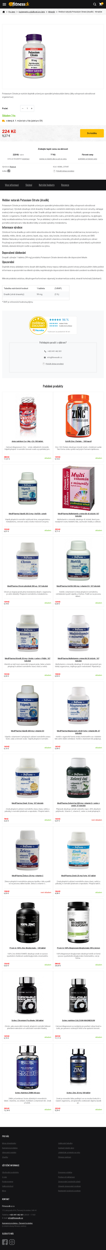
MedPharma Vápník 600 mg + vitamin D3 (27, 731)
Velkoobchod (7, 1186)
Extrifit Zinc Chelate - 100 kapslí (78, 441)
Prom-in (13, 167)
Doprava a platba (65, 1172)
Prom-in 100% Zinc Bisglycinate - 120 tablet (28, 948)
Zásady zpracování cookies (69, 1186)
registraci (25, 159)
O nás (4, 1177)
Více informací (12, 185)
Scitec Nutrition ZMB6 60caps (27, 1093)
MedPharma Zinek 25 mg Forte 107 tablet (78, 876)
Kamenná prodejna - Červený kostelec (17, 1223)
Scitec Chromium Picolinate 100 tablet (27, 1020)
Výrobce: (5, 167)
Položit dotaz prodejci (63, 171)
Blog (4, 1191)
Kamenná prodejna (9, 1148)
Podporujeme (7, 1182)
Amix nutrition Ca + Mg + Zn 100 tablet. (27, 441)
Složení (28, 185)
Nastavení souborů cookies (69, 1191)
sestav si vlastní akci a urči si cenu (53, 159)
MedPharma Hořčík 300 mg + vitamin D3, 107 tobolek (78, 586)
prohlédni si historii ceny (87, 159)
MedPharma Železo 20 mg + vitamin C (27, 876)
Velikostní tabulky (65, 1143)
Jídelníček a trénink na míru (69, 1152)
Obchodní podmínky (10, 1172)
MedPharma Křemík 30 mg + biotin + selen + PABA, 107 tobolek (27, 659)
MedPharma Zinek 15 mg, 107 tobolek (27, 803)
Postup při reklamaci (66, 1177)
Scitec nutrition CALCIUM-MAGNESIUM (78, 1020)
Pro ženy (11, 12)
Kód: (55, 167)
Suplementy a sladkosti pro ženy (32, 12)
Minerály (51, 12)
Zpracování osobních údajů (69, 1182)
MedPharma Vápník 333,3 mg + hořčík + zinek (27, 514)
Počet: (5, 108)
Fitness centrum (64, 1157)
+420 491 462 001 (53, 351)
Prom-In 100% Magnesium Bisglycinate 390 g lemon (78, 948)
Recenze (65, 185)
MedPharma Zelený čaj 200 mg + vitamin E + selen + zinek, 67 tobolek (78, 804)
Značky (5, 1157)
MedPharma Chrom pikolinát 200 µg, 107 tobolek (27, 586)
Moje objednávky (9, 1143)
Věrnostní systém (9, 1152)
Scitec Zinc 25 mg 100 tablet (78, 1093)
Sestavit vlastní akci (66, 1148)
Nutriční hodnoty (46, 185)
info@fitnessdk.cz (53, 357)
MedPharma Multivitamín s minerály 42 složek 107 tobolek (78, 515)
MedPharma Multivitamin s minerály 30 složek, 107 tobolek (78, 659)
